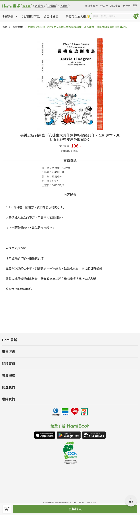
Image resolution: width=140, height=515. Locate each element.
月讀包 (39, 5)
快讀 (64, 5)
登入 (102, 5)
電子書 (26, 5)
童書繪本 (18, 27)
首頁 (4, 27)
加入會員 (115, 5)
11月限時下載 (31, 16)
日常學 (52, 5)
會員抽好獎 (51, 16)
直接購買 (75, 508)
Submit (136, 16)
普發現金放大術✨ (78, 16)
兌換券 (127, 5)
